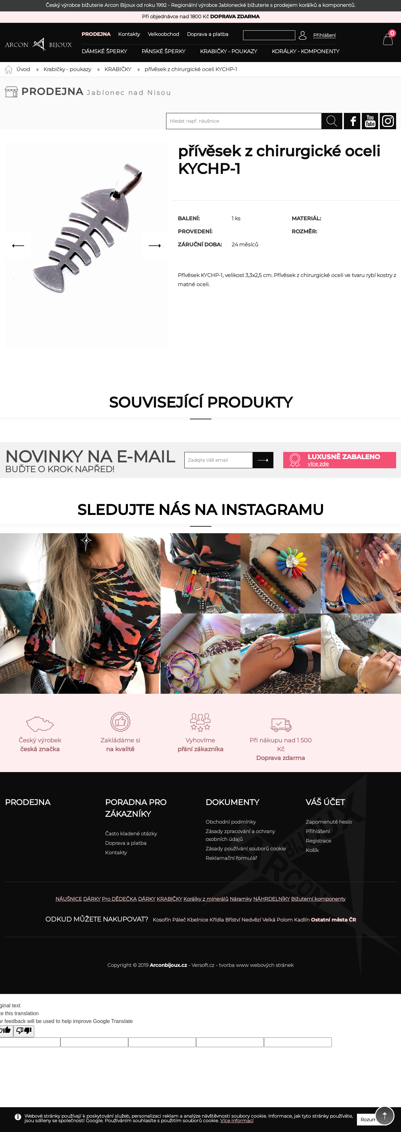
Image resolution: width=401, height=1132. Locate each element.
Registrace (318, 841)
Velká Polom (277, 920)
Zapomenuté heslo (329, 822)
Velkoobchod (163, 34)
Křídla (216, 920)
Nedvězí (251, 920)
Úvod (23, 69)
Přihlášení (318, 831)
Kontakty (129, 34)
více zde (318, 464)
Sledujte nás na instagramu (200, 510)
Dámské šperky (104, 51)
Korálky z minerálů (205, 899)
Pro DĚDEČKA (119, 899)
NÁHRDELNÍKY (271, 899)
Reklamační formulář (231, 858)
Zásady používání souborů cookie (246, 848)
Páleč (179, 920)
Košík (312, 850)
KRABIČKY (117, 69)
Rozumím (372, 1120)
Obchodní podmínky (231, 822)
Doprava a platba (207, 34)
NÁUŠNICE (68, 899)
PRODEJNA (96, 34)
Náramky (241, 899)
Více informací (237, 1121)
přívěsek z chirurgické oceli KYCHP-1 (191, 69)
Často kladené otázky (131, 833)
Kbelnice (197, 920)
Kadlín (302, 920)
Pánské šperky (163, 51)
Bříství (232, 920)
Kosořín (162, 920)
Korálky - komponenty (305, 51)
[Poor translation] (23, 1031)
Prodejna (96, 91)
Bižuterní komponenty (318, 899)
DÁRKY (91, 899)
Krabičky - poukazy (228, 51)
